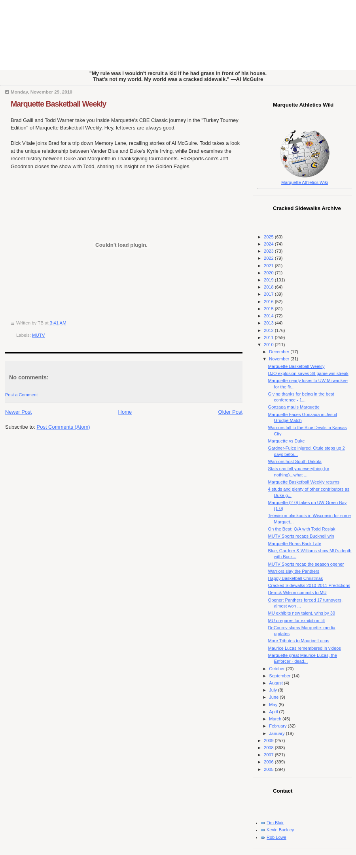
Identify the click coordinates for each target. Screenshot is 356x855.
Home (125, 412)
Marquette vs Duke (286, 441)
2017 (269, 294)
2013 (269, 323)
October (277, 668)
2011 (269, 337)
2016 (269, 301)
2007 (269, 754)
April (274, 711)
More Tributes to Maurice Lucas (298, 640)
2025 (269, 236)
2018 (269, 287)
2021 (269, 265)
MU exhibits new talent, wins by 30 (301, 613)
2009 (269, 740)
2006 (269, 761)
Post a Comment (21, 394)
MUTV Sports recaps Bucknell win (301, 536)
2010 (269, 344)
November (279, 358)
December (279, 351)
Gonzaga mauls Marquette (294, 407)
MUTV (38, 335)
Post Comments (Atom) (63, 427)
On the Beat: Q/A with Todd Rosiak (301, 529)
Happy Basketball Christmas (295, 578)
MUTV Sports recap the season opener (306, 564)
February (278, 726)
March (275, 718)
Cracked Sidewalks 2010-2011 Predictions (309, 585)
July (273, 690)
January (277, 733)
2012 (269, 330)
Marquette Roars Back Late (294, 543)
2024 (269, 244)
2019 (269, 280)
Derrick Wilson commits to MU (297, 592)
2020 (269, 272)
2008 (269, 747)
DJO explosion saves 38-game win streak (308, 373)
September (280, 675)
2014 (269, 315)
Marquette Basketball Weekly (58, 103)
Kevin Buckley (280, 829)
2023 (269, 251)
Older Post (230, 412)
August (276, 683)
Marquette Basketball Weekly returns (303, 482)
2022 (269, 258)
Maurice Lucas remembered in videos (304, 648)
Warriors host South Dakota (295, 461)
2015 (269, 308)
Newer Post (18, 412)
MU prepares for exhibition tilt (296, 620)
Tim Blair (275, 822)
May (273, 704)
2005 (269, 769)
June (274, 697)
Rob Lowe (276, 837)
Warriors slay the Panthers (294, 571)
